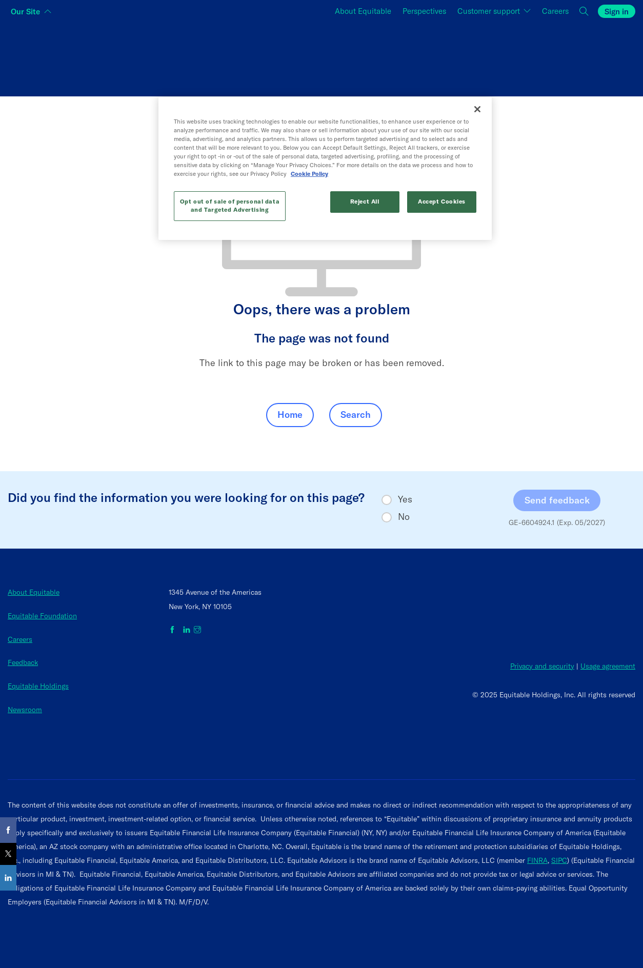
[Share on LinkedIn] (8, 878)
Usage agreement (607, 666)
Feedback (23, 662)
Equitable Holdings (38, 686)
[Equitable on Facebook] (174, 630)
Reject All (364, 201)
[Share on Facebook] (8, 830)
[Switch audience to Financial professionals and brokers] (321, 57)
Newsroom (25, 709)
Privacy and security (542, 666)
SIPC (559, 860)
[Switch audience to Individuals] (112, 57)
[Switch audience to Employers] (530, 57)
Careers (20, 639)
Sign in (617, 11)
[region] (325, 168)
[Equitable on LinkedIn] (186, 630)
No (404, 516)
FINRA (537, 860)
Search (355, 414)
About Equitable (33, 592)
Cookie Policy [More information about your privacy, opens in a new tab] (309, 173)
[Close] (477, 109)
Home (290, 414)
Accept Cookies (442, 201)
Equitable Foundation (42, 615)
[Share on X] (8, 854)
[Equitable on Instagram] (197, 630)
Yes (405, 499)
